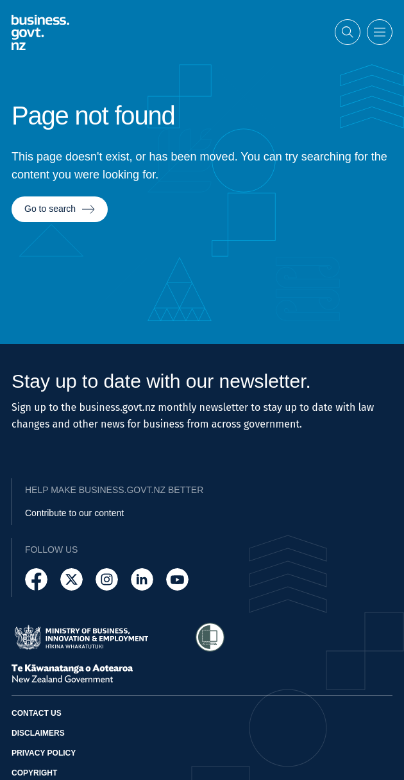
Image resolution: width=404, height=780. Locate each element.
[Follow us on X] (71, 579)
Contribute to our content (74, 513)
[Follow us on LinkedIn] (142, 579)
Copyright (34, 772)
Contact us (37, 713)
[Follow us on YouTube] (177, 579)
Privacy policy (44, 753)
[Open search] (347, 31)
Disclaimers (38, 733)
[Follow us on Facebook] (36, 579)
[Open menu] (379, 31)
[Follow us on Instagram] (107, 579)
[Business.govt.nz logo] (40, 31)
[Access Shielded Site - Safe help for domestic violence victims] (210, 637)
